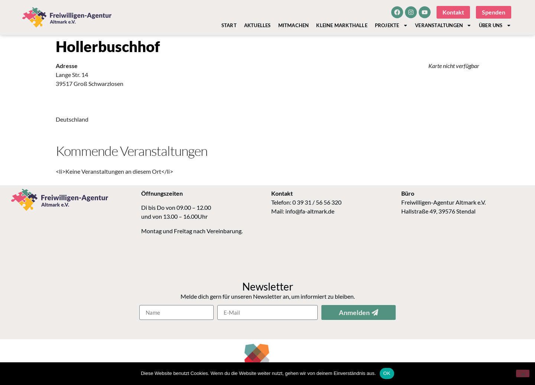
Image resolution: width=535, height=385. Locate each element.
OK (386, 373)
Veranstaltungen (443, 25)
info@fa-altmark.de (309, 211)
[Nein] (522, 373)
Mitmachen (293, 25)
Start (229, 25)
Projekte (391, 25)
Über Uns (495, 25)
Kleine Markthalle (341, 25)
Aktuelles (257, 25)
